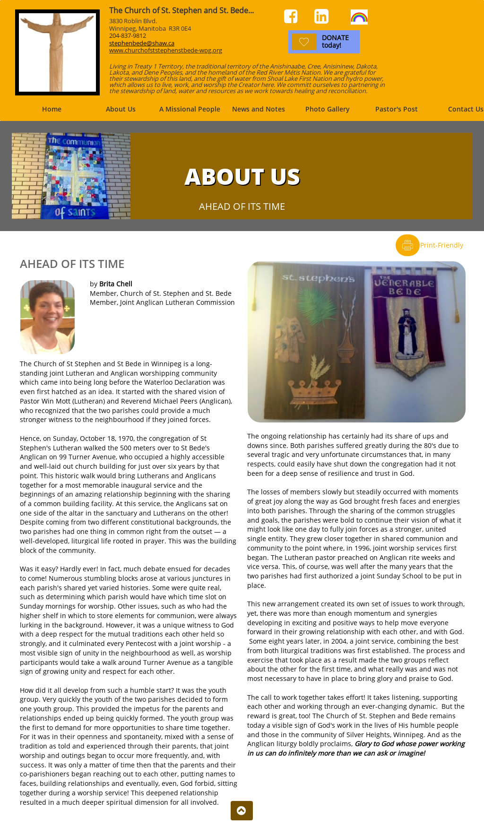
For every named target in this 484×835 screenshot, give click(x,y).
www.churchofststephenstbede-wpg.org (165, 50)
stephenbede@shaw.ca (141, 43)
